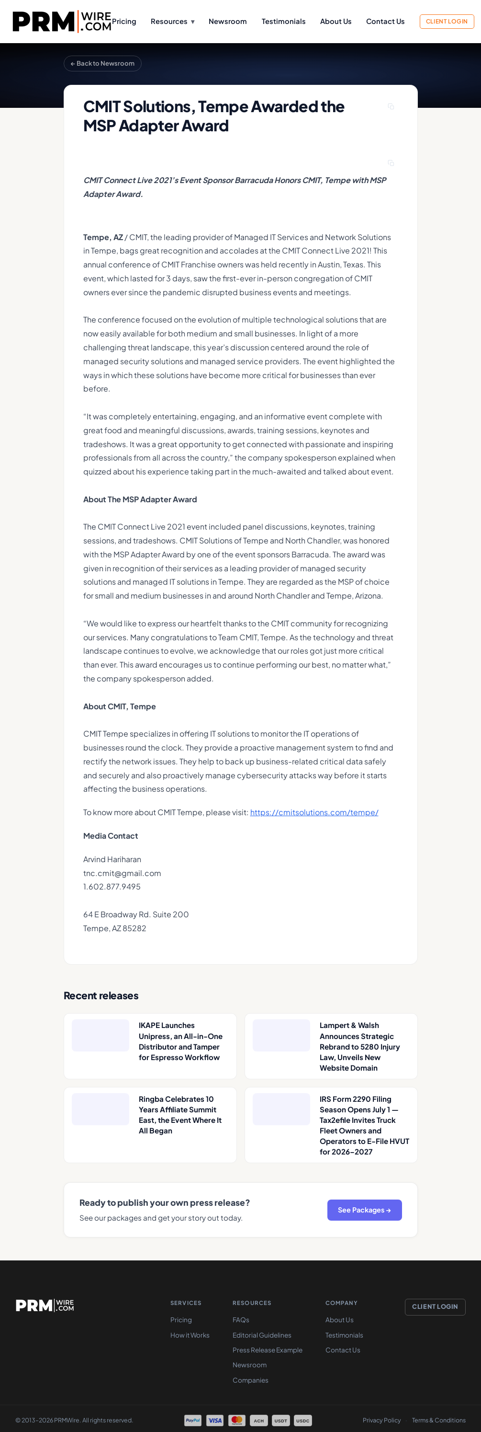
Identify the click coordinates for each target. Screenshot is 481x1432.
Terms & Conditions (439, 1420)
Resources (172, 21)
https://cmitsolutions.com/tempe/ (314, 812)
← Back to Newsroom (102, 63)
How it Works (190, 1335)
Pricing (124, 21)
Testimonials (284, 21)
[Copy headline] (391, 107)
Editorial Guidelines (262, 1335)
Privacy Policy (382, 1420)
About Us (336, 21)
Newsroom (228, 21)
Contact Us (385, 21)
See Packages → (364, 1210)
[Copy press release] (391, 163)
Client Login (447, 21)
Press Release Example (267, 1350)
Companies (250, 1380)
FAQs (241, 1320)
